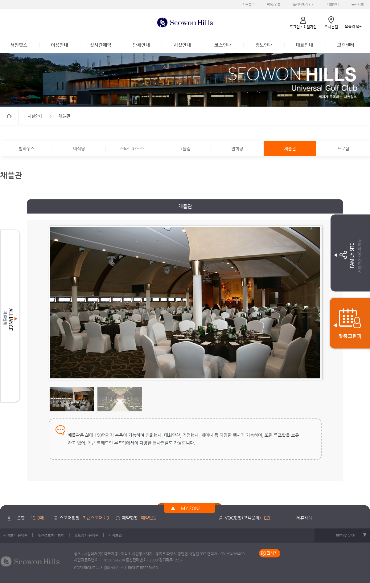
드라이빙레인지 (303, 4)
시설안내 (182, 44)
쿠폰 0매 (36, 517)
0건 (267, 517)
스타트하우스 (132, 148)
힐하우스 (26, 148)
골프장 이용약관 (86, 535)
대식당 (79, 148)
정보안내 (264, 44)
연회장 (237, 148)
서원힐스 (18, 44)
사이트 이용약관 (15, 535)
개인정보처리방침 (50, 535)
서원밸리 (248, 4)
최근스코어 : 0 (96, 517)
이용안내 (59, 44)
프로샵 (343, 148)
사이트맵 (115, 535)
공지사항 (358, 4)
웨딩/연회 (274, 4)
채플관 (290, 148)
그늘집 (185, 148)
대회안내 (333, 4)
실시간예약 (100, 44)
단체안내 (141, 44)
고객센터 (345, 44)
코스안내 (223, 44)
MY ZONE (191, 508)
